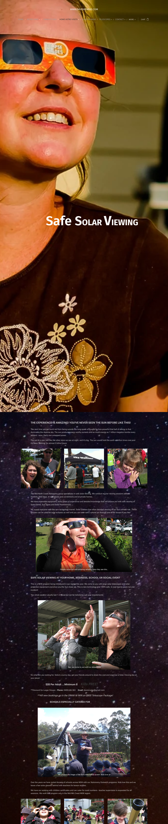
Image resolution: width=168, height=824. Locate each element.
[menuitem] (23, 19)
